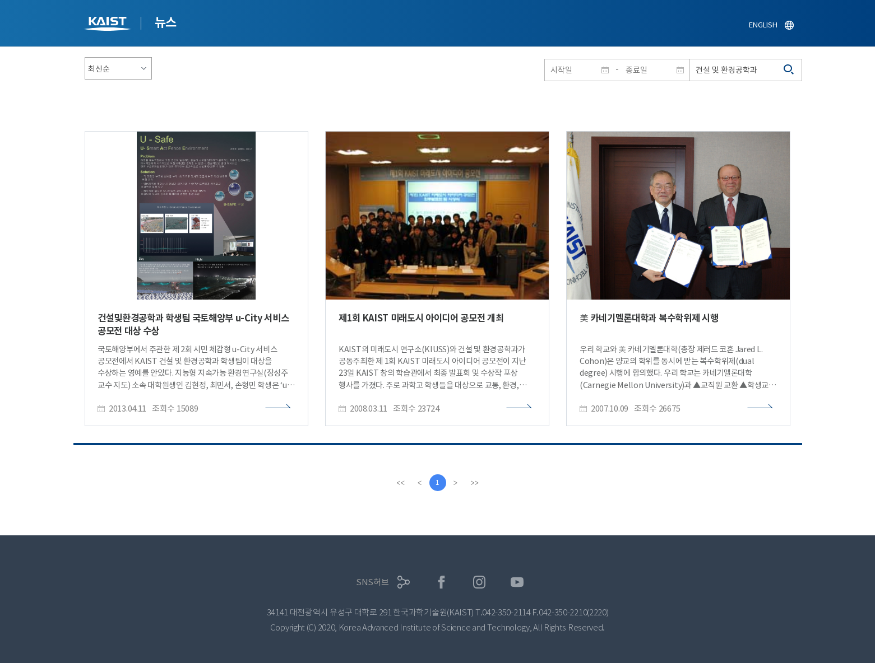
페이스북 (441, 582)
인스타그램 (479, 582)
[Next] (455, 482)
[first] (400, 482)
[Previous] (419, 482)
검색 (789, 70)
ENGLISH (763, 25)
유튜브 (517, 582)
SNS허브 (372, 582)
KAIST (108, 25)
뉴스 (166, 22)
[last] (474, 482)
